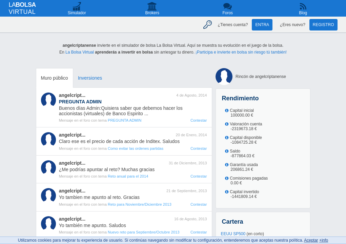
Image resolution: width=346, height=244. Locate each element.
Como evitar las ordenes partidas (135, 148)
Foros (227, 13)
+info (323, 240)
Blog (303, 13)
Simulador (77, 13)
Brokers (152, 13)
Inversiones (90, 78)
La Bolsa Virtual (79, 52)
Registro (323, 24)
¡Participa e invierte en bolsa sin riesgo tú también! (241, 52)
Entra (262, 24)
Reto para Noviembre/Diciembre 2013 (139, 204)
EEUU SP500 (233, 233)
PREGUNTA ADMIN (124, 120)
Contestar (198, 120)
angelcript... (72, 95)
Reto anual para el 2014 (128, 176)
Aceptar (311, 240)
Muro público (54, 78)
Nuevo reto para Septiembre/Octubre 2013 (143, 232)
